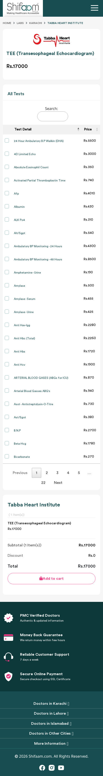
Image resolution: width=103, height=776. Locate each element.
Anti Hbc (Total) (24, 338)
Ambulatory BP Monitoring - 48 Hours (38, 259)
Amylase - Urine (23, 312)
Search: (52, 113)
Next (58, 483)
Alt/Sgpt (19, 233)
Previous (20, 473)
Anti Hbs (19, 351)
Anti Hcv (19, 364)
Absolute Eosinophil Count (31, 167)
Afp (16, 193)
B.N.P (17, 430)
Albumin (19, 206)
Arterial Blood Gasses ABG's (32, 391)
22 (43, 483)
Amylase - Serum (24, 299)
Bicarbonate (22, 456)
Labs (20, 23)
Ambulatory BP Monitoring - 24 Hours (38, 246)
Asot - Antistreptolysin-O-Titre (33, 404)
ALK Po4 (19, 220)
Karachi (35, 23)
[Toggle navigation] (95, 8)
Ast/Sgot (20, 417)
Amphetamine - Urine (27, 272)
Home (7, 23)
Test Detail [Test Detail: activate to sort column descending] (22, 129)
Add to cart (51, 578)
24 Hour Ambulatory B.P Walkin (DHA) (39, 141)
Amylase (19, 285)
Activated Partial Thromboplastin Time (39, 180)
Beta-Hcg (20, 443)
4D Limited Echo (25, 154)
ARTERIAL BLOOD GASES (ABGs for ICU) (41, 377)
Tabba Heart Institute (65, 23)
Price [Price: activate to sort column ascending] (88, 129)
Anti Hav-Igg (22, 325)
